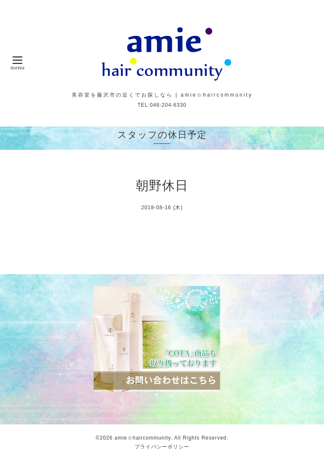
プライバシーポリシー (162, 447)
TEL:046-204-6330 (162, 105)
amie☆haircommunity (143, 438)
